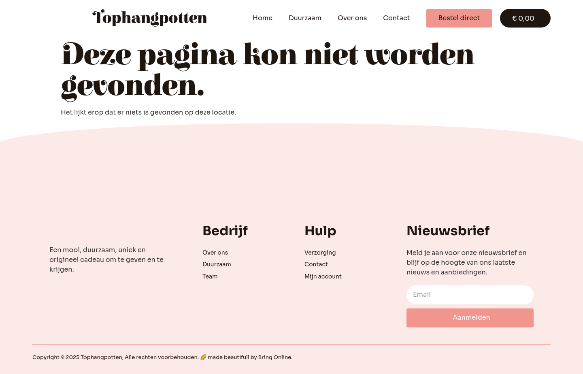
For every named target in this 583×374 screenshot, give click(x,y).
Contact (396, 18)
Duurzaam (305, 18)
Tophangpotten (150, 18)
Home (262, 18)
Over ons (352, 18)
